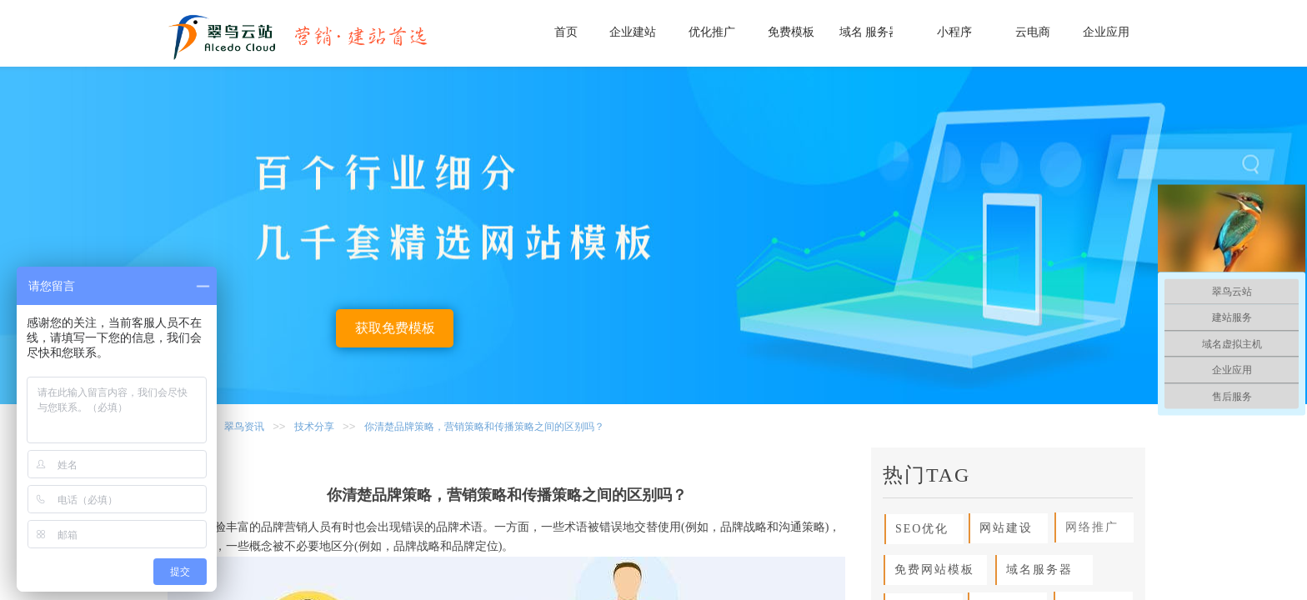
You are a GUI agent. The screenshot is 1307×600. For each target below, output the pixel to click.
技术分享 (314, 426)
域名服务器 (1035, 569)
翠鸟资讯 (244, 426)
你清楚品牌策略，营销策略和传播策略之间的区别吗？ (484, 426)
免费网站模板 (929, 569)
